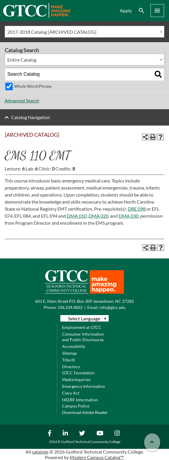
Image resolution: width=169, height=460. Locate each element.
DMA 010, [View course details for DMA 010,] (77, 216)
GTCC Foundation (78, 372)
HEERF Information (80, 399)
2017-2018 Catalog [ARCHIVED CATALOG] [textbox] (51, 32)
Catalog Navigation (30, 117)
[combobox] (84, 32)
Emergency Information (83, 386)
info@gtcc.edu (113, 307)
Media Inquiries (76, 379)
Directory (71, 366)
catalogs (40, 451)
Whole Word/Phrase (33, 86)
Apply (126, 10)
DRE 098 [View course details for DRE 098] (137, 209)
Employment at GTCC (81, 327)
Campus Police (75, 405)
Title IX (68, 359)
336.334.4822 (70, 307)
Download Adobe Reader (85, 412)
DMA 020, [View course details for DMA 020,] (98, 216)
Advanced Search (22, 100)
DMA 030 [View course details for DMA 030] (129, 216)
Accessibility (73, 346)
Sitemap (69, 353)
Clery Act (70, 392)
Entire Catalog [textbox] (21, 59)
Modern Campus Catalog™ (96, 457)
